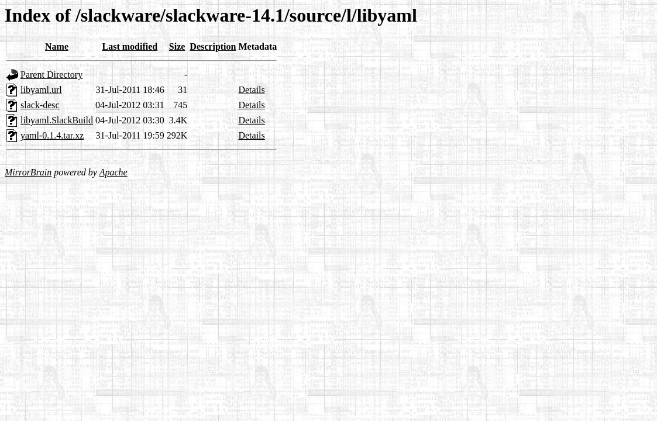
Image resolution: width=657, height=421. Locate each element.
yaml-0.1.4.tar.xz (52, 135)
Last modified (130, 46)
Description (213, 46)
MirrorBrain (28, 172)
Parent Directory (51, 75)
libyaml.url (41, 90)
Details (251, 90)
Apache (113, 172)
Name (56, 46)
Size (177, 46)
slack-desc (40, 105)
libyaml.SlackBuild (56, 120)
